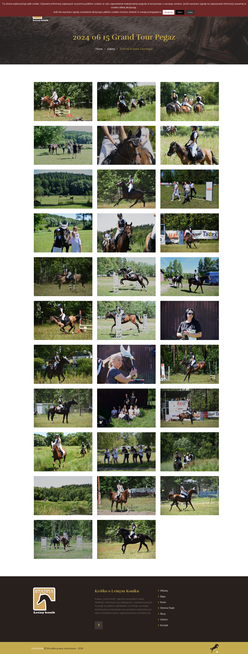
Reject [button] (180, 12)
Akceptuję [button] (168, 12)
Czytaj (190, 12)
